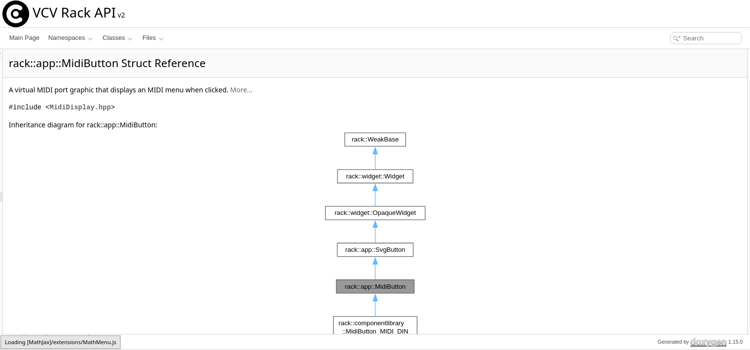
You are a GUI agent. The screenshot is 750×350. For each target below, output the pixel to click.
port (654, 97)
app (36, 341)
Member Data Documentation (680, 161)
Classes (118, 37)
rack (12, 341)
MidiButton (68, 341)
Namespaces (70, 37)
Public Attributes (662, 86)
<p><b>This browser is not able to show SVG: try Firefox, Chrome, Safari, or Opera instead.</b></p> (376, 235)
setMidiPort (664, 65)
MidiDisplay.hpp (201, 107)
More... (362, 89)
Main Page (24, 37)
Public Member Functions (674, 54)
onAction (660, 75)
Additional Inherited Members (679, 108)
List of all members (666, 182)
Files (152, 37)
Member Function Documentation (685, 129)
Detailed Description (668, 118)
